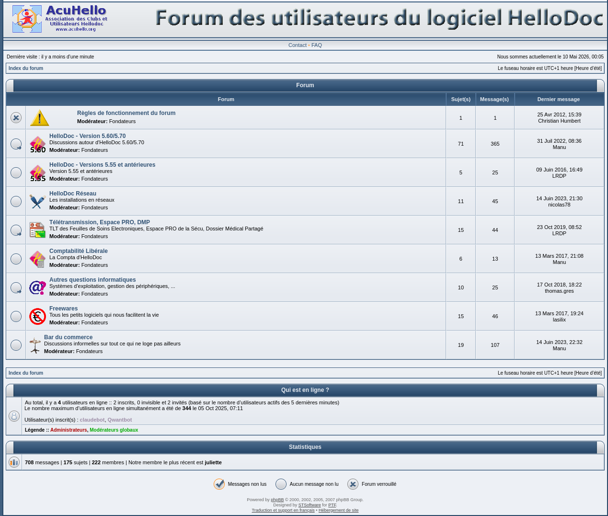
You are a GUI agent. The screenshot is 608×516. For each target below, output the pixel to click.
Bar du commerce (68, 337)
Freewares (63, 308)
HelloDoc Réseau (72, 193)
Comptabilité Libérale (78, 251)
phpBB (277, 499)
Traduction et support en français (283, 510)
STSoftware (309, 505)
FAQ (316, 45)
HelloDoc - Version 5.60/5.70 (87, 136)
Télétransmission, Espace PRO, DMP (99, 222)
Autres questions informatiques (92, 279)
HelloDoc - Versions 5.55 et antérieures (102, 164)
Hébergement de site (339, 510)
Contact (297, 45)
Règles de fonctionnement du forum (126, 113)
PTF (332, 505)
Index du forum (26, 68)
